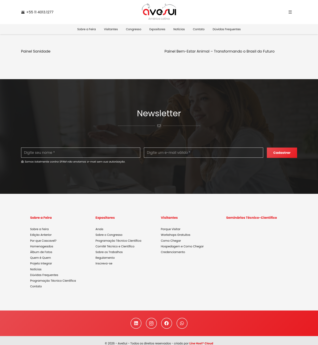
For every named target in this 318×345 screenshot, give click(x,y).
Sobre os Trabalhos (109, 252)
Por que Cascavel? (43, 241)
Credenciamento (173, 252)
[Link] (159, 9)
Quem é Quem (40, 258)
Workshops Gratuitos (175, 235)
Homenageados (41, 247)
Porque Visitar (171, 229)
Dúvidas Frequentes (44, 275)
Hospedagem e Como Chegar (182, 247)
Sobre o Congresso (109, 235)
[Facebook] (166, 323)
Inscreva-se (104, 264)
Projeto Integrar (41, 264)
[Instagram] (151, 323)
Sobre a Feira (39, 229)
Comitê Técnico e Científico (115, 247)
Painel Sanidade (36, 51)
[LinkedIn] (135, 323)
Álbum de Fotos (41, 252)
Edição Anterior (41, 235)
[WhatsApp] (182, 323)
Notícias (36, 269)
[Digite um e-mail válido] (203, 153)
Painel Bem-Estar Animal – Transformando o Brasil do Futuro (220, 51)
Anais (99, 229)
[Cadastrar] (282, 153)
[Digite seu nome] (80, 153)
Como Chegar (171, 241)
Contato (36, 287)
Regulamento (105, 258)
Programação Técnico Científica (53, 281)
